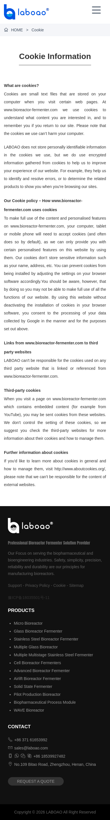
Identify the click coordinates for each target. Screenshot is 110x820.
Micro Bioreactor (28, 623)
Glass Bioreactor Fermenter (38, 631)
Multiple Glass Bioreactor (36, 647)
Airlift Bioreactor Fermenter (37, 678)
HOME (17, 30)
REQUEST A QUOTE (36, 781)
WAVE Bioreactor (29, 710)
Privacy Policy (37, 585)
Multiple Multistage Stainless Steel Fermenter (53, 655)
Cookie (59, 585)
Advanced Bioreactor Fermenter (42, 670)
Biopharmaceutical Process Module (45, 702)
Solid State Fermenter (33, 686)
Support (15, 585)
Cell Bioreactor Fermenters (37, 663)
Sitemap (76, 585)
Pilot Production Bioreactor (37, 694)
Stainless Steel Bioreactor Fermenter (46, 639)
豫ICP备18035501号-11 (29, 597)
